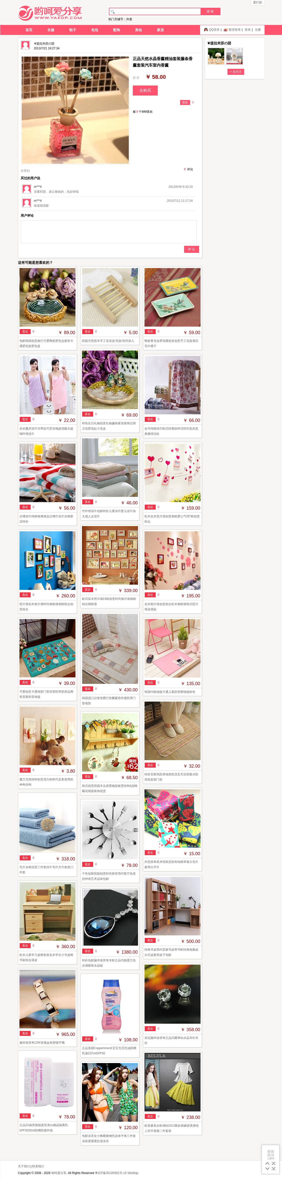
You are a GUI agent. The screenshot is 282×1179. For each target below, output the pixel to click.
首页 (28, 30)
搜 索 (210, 11)
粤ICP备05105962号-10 (111, 1173)
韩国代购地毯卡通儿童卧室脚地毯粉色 (169, 692)
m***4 (38, 186)
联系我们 (38, 1166)
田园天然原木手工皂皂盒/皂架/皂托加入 (108, 341)
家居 (160, 30)
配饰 (116, 30)
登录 (248, 29)
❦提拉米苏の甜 (44, 43)
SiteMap (132, 1173)
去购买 (145, 90)
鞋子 (72, 30)
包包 (94, 30)
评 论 (191, 249)
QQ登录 (214, 29)
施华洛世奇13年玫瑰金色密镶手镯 (42, 1042)
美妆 (138, 30)
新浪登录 (235, 29)
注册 (258, 29)
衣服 (50, 30)
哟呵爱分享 (58, 1173)
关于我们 (24, 1166)
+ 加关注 (235, 72)
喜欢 (185, 102)
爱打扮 (257, 2)
